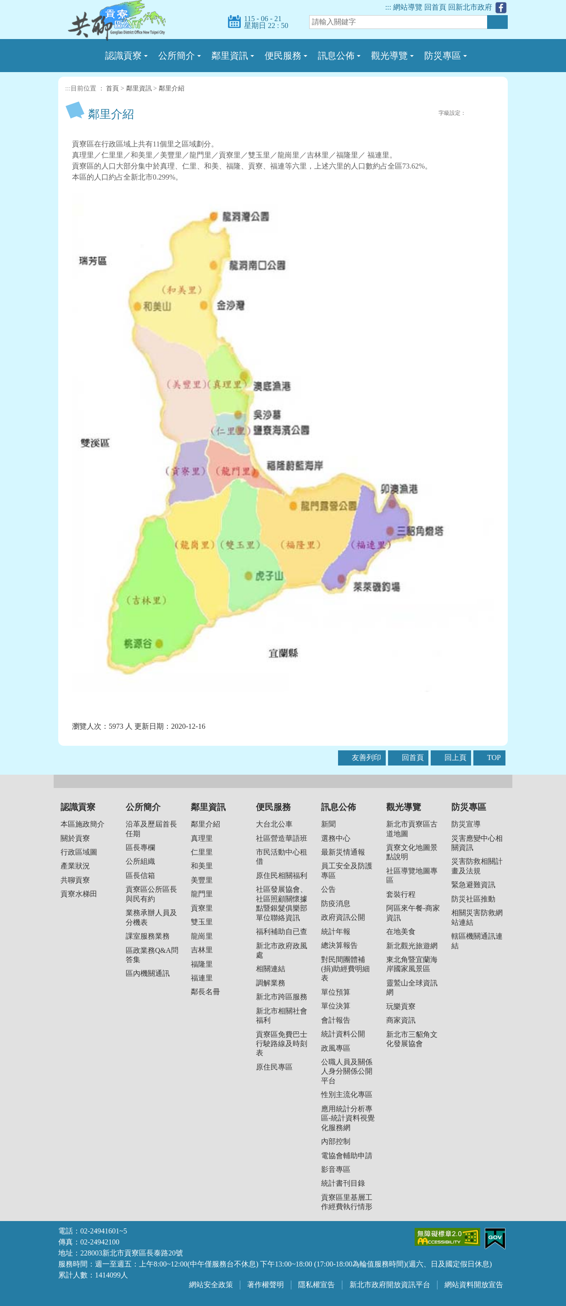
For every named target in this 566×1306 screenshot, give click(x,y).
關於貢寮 (75, 838)
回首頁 (435, 7)
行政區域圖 (79, 852)
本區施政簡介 (83, 824)
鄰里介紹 (171, 88)
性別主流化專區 (346, 1094)
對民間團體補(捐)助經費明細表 (345, 969)
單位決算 (335, 1006)
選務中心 (335, 838)
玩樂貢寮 (401, 1006)
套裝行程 (401, 894)
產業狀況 (75, 866)
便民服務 (273, 807)
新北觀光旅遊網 (412, 946)
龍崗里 (202, 936)
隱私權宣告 (316, 1285)
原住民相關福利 (281, 875)
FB (403, 113)
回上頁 (455, 757)
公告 (328, 889)
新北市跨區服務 (281, 997)
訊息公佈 (338, 807)
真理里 (202, 838)
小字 (472, 113)
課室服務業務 (148, 936)
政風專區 (335, 1048)
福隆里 (202, 964)
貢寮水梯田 (79, 894)
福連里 (202, 978)
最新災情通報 (343, 852)
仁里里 (202, 852)
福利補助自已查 (281, 931)
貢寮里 (202, 908)
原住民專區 (274, 1067)
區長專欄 (140, 847)
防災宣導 (466, 824)
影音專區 (335, 1169)
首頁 (112, 88)
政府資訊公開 (343, 917)
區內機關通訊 (148, 973)
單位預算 (335, 992)
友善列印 (432, 113)
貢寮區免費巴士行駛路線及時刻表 (281, 1043)
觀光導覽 (403, 807)
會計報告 (335, 1020)
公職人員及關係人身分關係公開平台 (346, 1071)
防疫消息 (335, 903)
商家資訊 (401, 1020)
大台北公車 (274, 824)
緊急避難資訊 (473, 885)
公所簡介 (143, 807)
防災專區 (468, 807)
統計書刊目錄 (343, 1183)
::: (388, 7)
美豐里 (202, 880)
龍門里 (202, 894)
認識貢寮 (78, 807)
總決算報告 (339, 945)
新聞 (328, 824)
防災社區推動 (473, 899)
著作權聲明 (265, 1285)
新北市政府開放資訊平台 (390, 1285)
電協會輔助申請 (346, 1156)
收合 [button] (283, 781)
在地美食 (401, 931)
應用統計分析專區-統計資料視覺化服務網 (348, 1118)
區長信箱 (140, 875)
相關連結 (270, 969)
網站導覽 (407, 7)
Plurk (413, 113)
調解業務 (270, 983)
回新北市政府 (470, 7)
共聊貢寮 (75, 880)
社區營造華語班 (281, 838)
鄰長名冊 (205, 992)
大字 (492, 113)
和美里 (202, 866)
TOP (494, 757)
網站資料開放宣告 (473, 1285)
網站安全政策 (211, 1285)
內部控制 (335, 1141)
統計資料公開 (343, 1034)
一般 (482, 113)
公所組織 (140, 861)
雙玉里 (202, 922)
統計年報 (335, 931)
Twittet (423, 113)
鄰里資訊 (139, 88)
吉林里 (202, 950)
